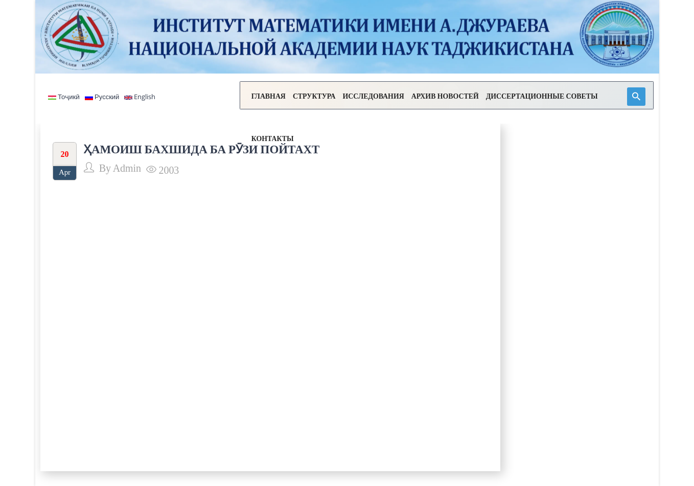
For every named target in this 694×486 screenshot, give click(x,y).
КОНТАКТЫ (602, 97)
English (139, 97)
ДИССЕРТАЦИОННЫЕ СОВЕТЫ (517, 97)
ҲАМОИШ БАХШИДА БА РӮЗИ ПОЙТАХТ (201, 149)
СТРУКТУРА (287, 97)
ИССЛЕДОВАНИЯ (347, 97)
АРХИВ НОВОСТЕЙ (419, 97)
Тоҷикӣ (64, 97)
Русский (102, 97)
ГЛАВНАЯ (241, 97)
